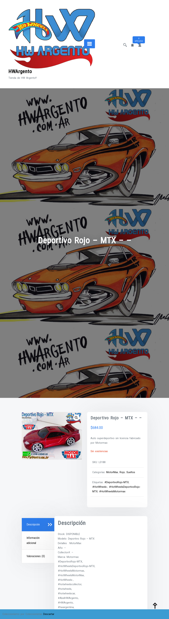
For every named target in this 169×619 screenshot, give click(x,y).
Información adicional (33, 540)
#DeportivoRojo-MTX (116, 482)
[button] (76, 417)
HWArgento (20, 71)
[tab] (38, 524)
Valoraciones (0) (36, 556)
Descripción (33, 524)
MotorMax (112, 472)
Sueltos (130, 472)
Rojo (122, 472)
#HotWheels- (99, 486)
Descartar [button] (48, 614)
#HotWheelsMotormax (112, 491)
